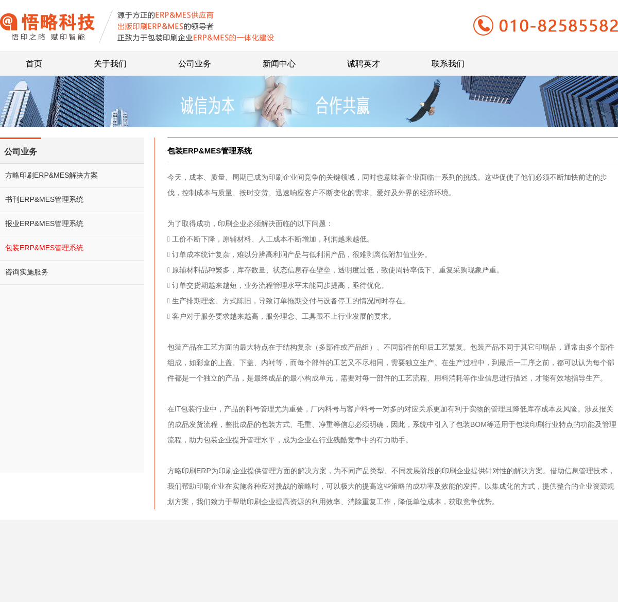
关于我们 (110, 59)
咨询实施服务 (26, 272)
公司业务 (194, 59)
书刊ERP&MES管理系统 (44, 199)
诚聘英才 (363, 59)
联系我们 (448, 59)
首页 (34, 59)
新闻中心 (279, 59)
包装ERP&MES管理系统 (44, 248)
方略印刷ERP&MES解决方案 (51, 175)
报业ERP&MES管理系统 (44, 223)
